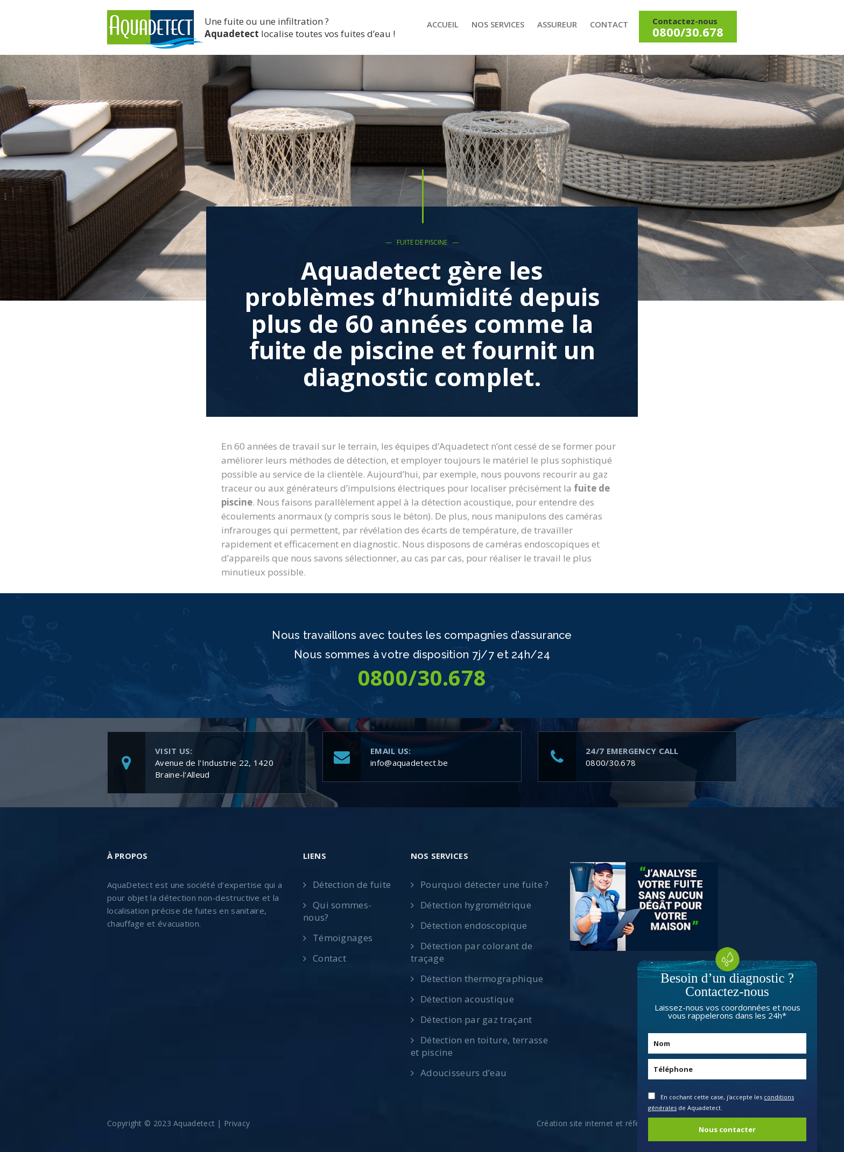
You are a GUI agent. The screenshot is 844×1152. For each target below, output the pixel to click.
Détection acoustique (467, 999)
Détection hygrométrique (475, 905)
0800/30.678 (611, 762)
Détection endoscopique (474, 925)
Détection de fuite (352, 884)
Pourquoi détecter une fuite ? (484, 884)
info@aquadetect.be (409, 762)
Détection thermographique (482, 978)
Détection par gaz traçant (476, 1019)
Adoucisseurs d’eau (463, 1072)
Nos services (498, 24)
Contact (609, 24)
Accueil (443, 24)
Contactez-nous (687, 28)
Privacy (237, 1123)
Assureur (557, 24)
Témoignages (342, 937)
